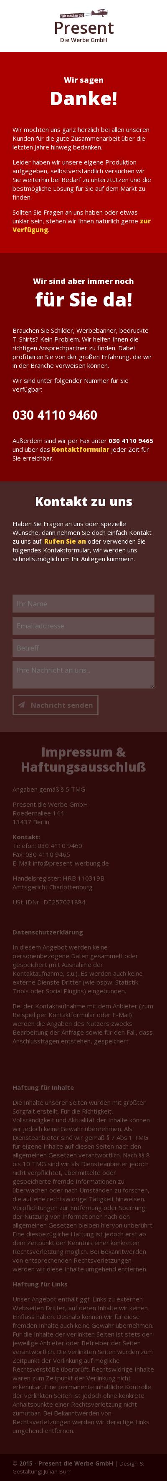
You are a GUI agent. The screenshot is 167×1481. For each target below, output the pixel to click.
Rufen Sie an (65, 541)
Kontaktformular (80, 449)
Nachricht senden (55, 705)
